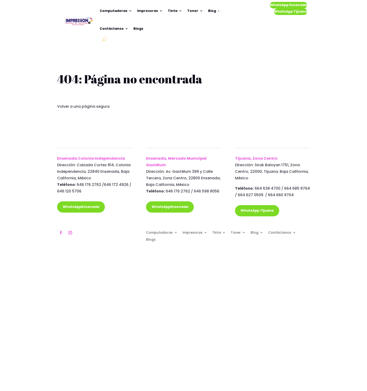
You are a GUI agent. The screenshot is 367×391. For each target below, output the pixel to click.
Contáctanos (112, 28)
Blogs (138, 28)
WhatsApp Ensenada (288, 5)
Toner (192, 10)
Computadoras (113, 10)
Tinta (172, 10)
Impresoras (147, 10)
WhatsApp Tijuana (290, 11)
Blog (212, 10)
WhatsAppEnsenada (81, 206)
